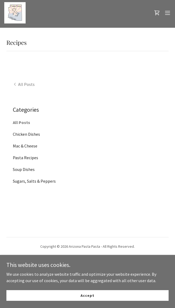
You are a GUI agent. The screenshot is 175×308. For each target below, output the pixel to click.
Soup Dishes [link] (24, 169)
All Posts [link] (21, 122)
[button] (167, 12)
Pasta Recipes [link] (25, 157)
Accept (87, 295)
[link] (15, 12)
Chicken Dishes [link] (26, 134)
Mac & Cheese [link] (25, 146)
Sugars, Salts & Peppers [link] (34, 181)
